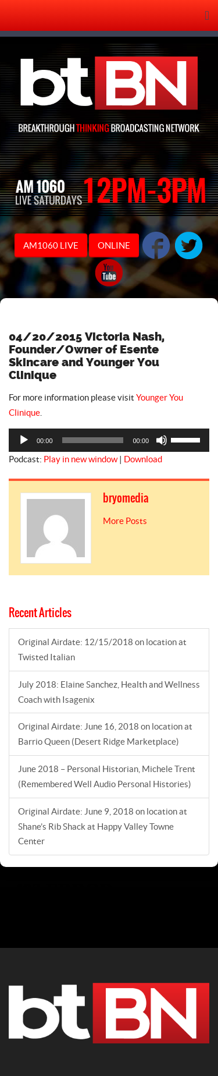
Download (143, 459)
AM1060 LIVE (50, 245)
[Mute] (161, 440)
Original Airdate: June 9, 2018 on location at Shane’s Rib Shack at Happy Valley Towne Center (102, 826)
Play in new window (80, 459)
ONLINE (114, 245)
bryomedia (126, 498)
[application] (109, 440)
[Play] (24, 440)
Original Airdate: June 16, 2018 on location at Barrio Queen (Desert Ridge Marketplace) (105, 733)
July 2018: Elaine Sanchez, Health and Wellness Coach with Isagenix (109, 692)
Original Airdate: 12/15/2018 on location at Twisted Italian (102, 649)
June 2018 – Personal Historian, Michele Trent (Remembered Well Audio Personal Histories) (106, 776)
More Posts (125, 521)
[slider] (93, 440)
